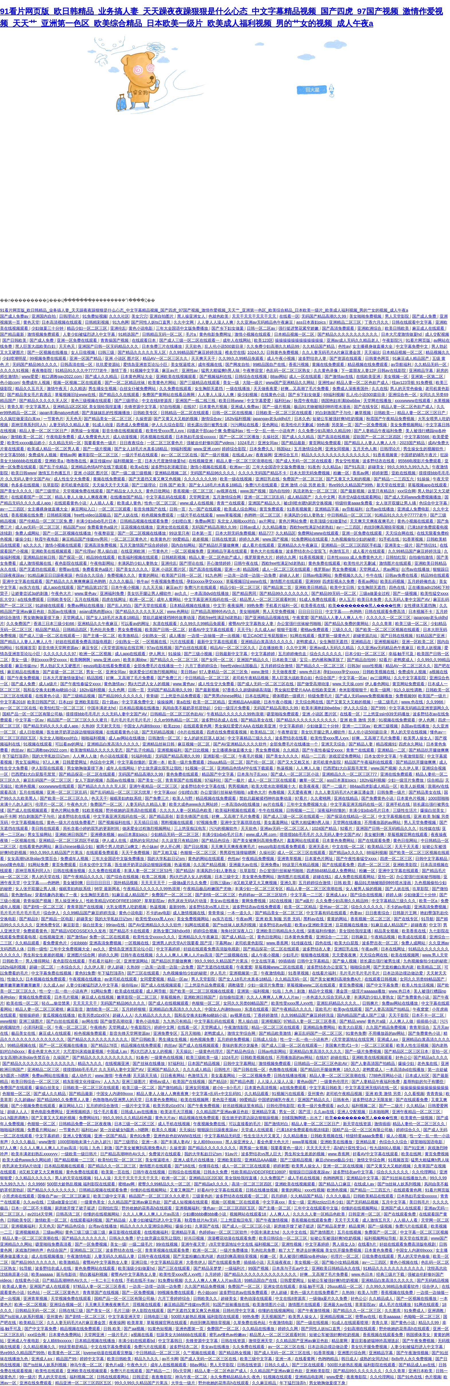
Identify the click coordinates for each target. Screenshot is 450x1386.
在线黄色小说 (273, 394)
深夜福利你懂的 (332, 810)
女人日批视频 (83, 352)
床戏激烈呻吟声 (29, 1250)
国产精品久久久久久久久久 (212, 1148)
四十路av (110, 702)
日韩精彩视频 (97, 322)
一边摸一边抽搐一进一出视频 (214, 635)
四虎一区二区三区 (396, 858)
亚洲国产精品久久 (265, 503)
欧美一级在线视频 (236, 479)
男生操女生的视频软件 (424, 449)
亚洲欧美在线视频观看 (176, 376)
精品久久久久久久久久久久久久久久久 (336, 455)
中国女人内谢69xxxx (142, 726)
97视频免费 (207, 822)
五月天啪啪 (191, 1033)
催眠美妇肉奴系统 (126, 798)
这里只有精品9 (381, 491)
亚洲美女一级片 (399, 545)
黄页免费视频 (351, 985)
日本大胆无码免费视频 (310, 473)
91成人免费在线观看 (318, 599)
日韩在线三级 (71, 1310)
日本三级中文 (227, 876)
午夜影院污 (393, 340)
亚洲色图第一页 (190, 1328)
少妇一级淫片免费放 (406, 780)
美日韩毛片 (419, 1202)
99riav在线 (116, 925)
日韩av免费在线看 (402, 575)
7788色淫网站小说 (386, 1075)
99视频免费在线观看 (48, 358)
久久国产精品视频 (210, 864)
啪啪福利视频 (93, 738)
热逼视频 (285, 768)
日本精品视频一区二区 (294, 334)
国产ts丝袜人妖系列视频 (235, 925)
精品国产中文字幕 (218, 774)
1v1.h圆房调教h (14, 1117)
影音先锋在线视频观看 (122, 430)
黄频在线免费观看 (328, 364)
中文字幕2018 (12, 702)
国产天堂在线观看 (151, 605)
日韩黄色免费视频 (283, 352)
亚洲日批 (139, 1262)
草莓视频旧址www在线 (76, 394)
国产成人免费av (15, 316)
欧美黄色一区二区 (64, 1352)
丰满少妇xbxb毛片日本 (97, 521)
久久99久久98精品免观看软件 (393, 1286)
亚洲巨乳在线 (268, 479)
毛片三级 (122, 1310)
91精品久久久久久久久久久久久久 (394, 1268)
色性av (344, 346)
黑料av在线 (314, 919)
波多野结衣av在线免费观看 (257, 906)
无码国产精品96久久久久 (35, 364)
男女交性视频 (347, 461)
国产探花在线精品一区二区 (351, 816)
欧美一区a (429, 900)
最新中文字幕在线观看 (217, 641)
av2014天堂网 (40, 1214)
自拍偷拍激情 (421, 557)
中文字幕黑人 (38, 406)
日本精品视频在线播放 (190, 605)
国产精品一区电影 (57, 919)
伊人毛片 (218, 973)
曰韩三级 (106, 352)
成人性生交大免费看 (72, 479)
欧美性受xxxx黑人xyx (165, 430)
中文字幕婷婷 (263, 653)
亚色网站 (270, 424)
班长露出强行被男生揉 (207, 424)
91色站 (34, 1292)
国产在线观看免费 (374, 840)
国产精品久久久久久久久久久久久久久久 (39, 1063)
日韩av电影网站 (317, 575)
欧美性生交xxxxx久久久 (154, 937)
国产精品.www (352, 1021)
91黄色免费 (356, 1033)
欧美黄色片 (160, 539)
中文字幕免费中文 (412, 346)
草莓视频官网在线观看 (408, 834)
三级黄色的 (203, 1196)
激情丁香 (119, 370)
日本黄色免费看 (299, 937)
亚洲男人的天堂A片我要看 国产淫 (182, 943)
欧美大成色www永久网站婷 (194, 804)
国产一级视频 (405, 593)
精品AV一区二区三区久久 (166, 358)
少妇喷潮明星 (15, 358)
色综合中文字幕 (433, 503)
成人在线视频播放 (48, 1256)
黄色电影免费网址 (215, 334)
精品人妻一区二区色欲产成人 (363, 382)
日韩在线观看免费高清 (385, 611)
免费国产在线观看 (16, 1087)
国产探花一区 (71, 557)
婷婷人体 (394, 894)
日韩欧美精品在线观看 (374, 1196)
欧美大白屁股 (347, 943)
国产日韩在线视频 (397, 635)
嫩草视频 (363, 412)
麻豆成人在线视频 (98, 997)
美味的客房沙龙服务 (240, 1045)
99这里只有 (179, 533)
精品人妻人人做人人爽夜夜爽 (81, 497)
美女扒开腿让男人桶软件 (149, 593)
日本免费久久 (262, 449)
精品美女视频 (386, 931)
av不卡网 (8, 816)
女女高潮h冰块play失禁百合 (32, 858)
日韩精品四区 (75, 629)
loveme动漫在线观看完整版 (108, 1352)
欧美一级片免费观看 (186, 762)
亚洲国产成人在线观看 (401, 1208)
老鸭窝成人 (306, 641)
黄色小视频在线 (404, 1262)
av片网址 (267, 521)
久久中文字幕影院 (410, 677)
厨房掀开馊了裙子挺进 (75, 1208)
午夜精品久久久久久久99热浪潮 (235, 714)
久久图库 (393, 1310)
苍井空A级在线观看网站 (360, 497)
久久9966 (435, 702)
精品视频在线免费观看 (368, 364)
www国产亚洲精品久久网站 (291, 382)
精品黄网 (357, 1226)
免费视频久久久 (121, 575)
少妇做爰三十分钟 (48, 328)
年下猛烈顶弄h (16, 756)
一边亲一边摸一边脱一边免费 (250, 575)
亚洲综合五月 (286, 455)
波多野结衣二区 (184, 1346)
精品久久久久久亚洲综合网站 (146, 1226)
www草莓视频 (229, 515)
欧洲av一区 (240, 467)
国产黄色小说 (403, 1322)
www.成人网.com (262, 834)
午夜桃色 (98, 1027)
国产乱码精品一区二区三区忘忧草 (121, 792)
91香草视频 (413, 539)
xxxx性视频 (372, 665)
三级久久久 (342, 629)
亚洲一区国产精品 (86, 358)
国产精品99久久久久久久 (121, 696)
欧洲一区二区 (142, 599)
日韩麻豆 (359, 937)
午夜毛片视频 (251, 756)
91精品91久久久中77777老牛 (81, 370)
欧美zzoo (172, 726)
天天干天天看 (407, 846)
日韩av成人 (250, 527)
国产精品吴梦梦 (331, 1226)
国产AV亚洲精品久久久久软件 (240, 744)
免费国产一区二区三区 (303, 479)
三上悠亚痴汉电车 (190, 828)
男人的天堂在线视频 (409, 732)
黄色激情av (114, 684)
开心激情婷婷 (219, 563)
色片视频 (433, 1377)
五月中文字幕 (394, 1202)
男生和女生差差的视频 (44, 955)
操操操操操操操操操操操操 (299, 340)
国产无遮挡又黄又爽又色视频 (155, 479)
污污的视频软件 (223, 828)
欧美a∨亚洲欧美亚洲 (314, 925)
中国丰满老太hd (102, 708)
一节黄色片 (53, 418)
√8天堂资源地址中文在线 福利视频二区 (243, 1244)
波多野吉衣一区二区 (380, 943)
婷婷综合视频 (205, 931)
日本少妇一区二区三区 (365, 653)
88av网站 (278, 376)
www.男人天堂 (435, 955)
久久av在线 (324, 1111)
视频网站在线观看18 (248, 1214)
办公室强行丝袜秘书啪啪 (299, 623)
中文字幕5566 (417, 436)
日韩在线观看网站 (113, 1377)
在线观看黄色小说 (71, 503)
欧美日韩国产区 (42, 702)
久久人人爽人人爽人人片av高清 (185, 955)
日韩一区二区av (261, 328)
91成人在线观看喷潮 (350, 1322)
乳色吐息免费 (102, 629)
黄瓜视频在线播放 (59, 1015)
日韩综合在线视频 (251, 376)
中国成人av (117, 1051)
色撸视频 (277, 792)
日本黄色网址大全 (137, 376)
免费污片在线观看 (261, 485)
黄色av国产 (307, 1081)
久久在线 (380, 388)
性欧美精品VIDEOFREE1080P (114, 900)
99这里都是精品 (73, 1346)
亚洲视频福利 (386, 641)
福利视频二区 (364, 1105)
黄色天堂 (31, 322)
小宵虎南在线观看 (19, 1196)
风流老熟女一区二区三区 (315, 491)
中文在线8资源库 (157, 400)
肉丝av (18, 750)
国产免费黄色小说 (378, 798)
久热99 (88, 726)
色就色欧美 (219, 316)
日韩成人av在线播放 (139, 1111)
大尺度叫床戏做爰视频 (83, 1051)
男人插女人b (344, 1244)
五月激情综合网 (308, 449)
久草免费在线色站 (250, 1322)
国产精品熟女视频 (235, 1352)
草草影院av (155, 900)
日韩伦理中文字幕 (239, 1310)
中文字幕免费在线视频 (52, 973)
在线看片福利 (324, 973)
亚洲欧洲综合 (370, 328)
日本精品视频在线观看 (65, 1166)
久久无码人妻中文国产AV (408, 599)
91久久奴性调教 (408, 690)
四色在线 (397, 587)
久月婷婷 (213, 1274)
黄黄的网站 (149, 575)
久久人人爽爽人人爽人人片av (273, 997)
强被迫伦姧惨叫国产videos (211, 442)
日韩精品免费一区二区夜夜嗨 (85, 1123)
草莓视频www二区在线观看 (279, 967)
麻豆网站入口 (83, 509)
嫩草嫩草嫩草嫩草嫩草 (20, 985)
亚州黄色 (316, 1093)
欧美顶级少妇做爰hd (329, 521)
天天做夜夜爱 (266, 388)
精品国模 (251, 569)
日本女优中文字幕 (380, 756)
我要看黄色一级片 (100, 442)
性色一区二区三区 (161, 503)
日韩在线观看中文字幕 (412, 322)
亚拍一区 (386, 876)
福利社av (283, 400)
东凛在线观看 (165, 623)
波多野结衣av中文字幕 (354, 1172)
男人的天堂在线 (46, 876)
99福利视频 (181, 449)
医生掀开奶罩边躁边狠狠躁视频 (75, 732)
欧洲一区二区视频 (96, 653)
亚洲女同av (268, 442)
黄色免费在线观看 (325, 563)
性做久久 (15, 979)
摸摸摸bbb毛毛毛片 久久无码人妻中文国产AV (107, 714)
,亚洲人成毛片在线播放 (194, 1160)
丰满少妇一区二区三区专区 (259, 888)
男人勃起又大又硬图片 (61, 665)
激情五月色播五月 (54, 473)
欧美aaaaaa (42, 1274)
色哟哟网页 (333, 1178)
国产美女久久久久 (16, 491)
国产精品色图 (242, 1081)
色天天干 (99, 798)
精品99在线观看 (101, 557)
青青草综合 (419, 1027)
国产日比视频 (197, 750)
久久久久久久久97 (60, 653)
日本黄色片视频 (213, 406)
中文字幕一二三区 (307, 894)
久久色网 (117, 690)
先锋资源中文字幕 (141, 406)
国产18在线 (185, 1166)
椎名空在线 (235, 352)
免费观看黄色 (36, 931)
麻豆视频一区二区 (194, 744)
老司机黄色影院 (75, 485)
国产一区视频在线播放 (48, 352)
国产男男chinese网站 (223, 696)
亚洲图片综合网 (81, 955)
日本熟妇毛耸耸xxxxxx (196, 436)
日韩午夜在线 (246, 563)
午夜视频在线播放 (85, 979)
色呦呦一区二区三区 (422, 1316)
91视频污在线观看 (288, 1093)
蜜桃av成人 (160, 1081)
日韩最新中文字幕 (232, 653)
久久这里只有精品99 (180, 840)
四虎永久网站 (411, 744)
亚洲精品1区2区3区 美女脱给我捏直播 (87, 406)
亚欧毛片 (323, 1009)
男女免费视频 (344, 569)
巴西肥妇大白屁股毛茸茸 (345, 768)
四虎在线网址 (114, 599)
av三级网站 (381, 677)
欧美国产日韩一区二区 (182, 575)
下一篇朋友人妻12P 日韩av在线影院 (374, 370)
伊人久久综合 (356, 708)
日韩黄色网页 (377, 358)
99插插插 (286, 961)
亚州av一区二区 (334, 906)
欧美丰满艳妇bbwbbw (321, 708)
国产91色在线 (410, 1377)
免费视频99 (405, 696)
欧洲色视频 (25, 786)
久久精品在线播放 (259, 1328)
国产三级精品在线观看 (200, 382)
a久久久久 (33, 545)
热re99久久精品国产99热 (351, 485)
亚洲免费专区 (48, 925)
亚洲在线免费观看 (397, 774)
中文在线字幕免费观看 (111, 1346)
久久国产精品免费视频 (386, 1027)
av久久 (181, 593)
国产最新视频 (353, 491)
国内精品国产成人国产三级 (361, 1015)
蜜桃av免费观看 (315, 629)
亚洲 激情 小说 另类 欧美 (303, 485)
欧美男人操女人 (418, 738)
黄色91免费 (85, 973)
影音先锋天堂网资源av (59, 647)
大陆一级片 (253, 382)
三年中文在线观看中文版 (316, 1208)
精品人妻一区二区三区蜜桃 (40, 1009)
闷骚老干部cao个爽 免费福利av (215, 430)
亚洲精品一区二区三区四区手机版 (352, 545)
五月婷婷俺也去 (422, 581)
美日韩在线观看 (46, 828)
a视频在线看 (142, 1334)
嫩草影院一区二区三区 (98, 455)
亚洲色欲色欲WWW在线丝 (178, 1135)
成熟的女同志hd (144, 840)
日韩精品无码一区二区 (162, 334)
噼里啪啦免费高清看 (54, 1244)
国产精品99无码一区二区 (334, 593)
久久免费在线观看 (176, 388)
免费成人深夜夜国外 (351, 388)
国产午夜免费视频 (23, 677)
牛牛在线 (374, 575)
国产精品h (185, 870)
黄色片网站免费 (293, 521)
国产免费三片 (170, 677)
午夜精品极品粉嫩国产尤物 (207, 888)
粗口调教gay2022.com (62, 376)
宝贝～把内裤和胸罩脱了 (322, 659)
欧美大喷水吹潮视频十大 (274, 786)
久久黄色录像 (326, 370)
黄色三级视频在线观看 (91, 400)
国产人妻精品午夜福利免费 (378, 430)
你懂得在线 (209, 1166)
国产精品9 (29, 919)
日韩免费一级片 (391, 792)
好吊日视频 (194, 1238)
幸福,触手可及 (402, 653)
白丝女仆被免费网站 (138, 388)
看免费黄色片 (55, 943)
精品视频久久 (438, 352)
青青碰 (152, 696)
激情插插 (382, 1123)
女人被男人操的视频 (364, 888)
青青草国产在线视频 (184, 780)
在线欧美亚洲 (368, 376)
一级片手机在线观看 (140, 455)
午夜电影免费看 (60, 436)
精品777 (266, 533)
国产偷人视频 (345, 961)
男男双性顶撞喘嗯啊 (238, 852)
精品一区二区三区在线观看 (276, 1027)
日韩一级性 (37, 949)
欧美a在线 (139, 467)
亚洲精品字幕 (421, 370)
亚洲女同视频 (337, 449)
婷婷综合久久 (408, 1129)
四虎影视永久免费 (339, 581)
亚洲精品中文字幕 (363, 1178)
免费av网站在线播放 (86, 605)
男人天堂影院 (397, 316)
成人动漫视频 (125, 436)
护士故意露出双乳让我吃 (160, 768)
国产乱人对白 (119, 605)
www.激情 (260, 671)
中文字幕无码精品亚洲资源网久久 (419, 708)
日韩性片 (222, 1069)
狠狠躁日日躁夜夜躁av (218, 1129)
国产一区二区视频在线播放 (67, 533)
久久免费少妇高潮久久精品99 (273, 346)
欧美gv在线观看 (348, 1009)
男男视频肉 (238, 786)
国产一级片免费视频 (363, 1051)
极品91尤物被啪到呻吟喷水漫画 (323, 406)
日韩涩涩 (141, 1377)
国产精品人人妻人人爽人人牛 (370, 442)
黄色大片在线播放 (267, 551)
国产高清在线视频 (334, 436)
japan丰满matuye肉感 (59, 412)
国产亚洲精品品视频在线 (267, 617)
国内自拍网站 (184, 545)
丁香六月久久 (377, 322)
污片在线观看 (182, 641)
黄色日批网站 (158, 491)
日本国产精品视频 (204, 1063)
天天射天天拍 (108, 726)
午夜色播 (123, 1075)
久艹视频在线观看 (199, 1352)
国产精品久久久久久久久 (84, 1238)
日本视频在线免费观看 (46, 979)
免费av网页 (205, 521)
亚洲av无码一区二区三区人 (285, 828)
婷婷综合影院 (234, 449)
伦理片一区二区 (50, 804)
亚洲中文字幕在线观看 (23, 581)
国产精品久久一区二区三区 (174, 659)
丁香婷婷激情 (266, 1015)
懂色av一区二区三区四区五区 (229, 1208)
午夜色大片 (61, 593)
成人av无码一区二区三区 (38, 527)
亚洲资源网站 (136, 961)
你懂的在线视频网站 (149, 1190)
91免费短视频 (94, 316)
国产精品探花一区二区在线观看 (87, 774)
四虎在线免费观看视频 (227, 732)
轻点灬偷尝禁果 (56, 1003)
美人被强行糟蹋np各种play (303, 1256)
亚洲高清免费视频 (101, 545)
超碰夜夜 (419, 925)
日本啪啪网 (379, 1111)
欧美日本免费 (370, 599)
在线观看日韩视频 (381, 979)
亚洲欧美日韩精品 (311, 587)
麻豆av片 (170, 370)
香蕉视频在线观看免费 (312, 1220)
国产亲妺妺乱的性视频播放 (106, 412)
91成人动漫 (103, 424)
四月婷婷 (279, 1196)
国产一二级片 (335, 786)
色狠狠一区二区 (206, 1003)
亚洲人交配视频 (351, 1111)
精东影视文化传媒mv (82, 1081)
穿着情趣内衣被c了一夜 (56, 894)
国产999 (379, 708)
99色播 (323, 424)
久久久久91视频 (15, 370)
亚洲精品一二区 (392, 750)
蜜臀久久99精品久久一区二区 (165, 1184)
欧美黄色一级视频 (417, 1117)
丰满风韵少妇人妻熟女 (304, 515)
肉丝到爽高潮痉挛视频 (384, 527)
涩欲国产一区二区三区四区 (377, 436)
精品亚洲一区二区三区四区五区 (84, 1383)
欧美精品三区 (380, 846)
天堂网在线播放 (378, 400)
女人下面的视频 (89, 780)
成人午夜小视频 (281, 358)
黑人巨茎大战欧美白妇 (36, 346)
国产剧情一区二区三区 (215, 894)
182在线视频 (281, 900)
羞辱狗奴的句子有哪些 (424, 1081)
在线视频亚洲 (201, 461)
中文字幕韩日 (170, 1340)
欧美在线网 (411, 1154)
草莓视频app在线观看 (428, 485)
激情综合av (212, 418)
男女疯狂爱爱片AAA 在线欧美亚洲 (305, 690)
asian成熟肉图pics (96, 611)
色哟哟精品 (328, 1358)
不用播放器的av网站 (383, 822)
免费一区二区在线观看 (110, 937)
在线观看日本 (144, 340)
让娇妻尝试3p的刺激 (30, 593)
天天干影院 (399, 1015)
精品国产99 (66, 1358)
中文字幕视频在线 (395, 816)
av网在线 (90, 1021)
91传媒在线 (429, 828)
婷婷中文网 (164, 1027)
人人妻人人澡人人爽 (215, 322)
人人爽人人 (280, 1214)
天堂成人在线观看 (257, 1129)
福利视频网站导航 (380, 1238)
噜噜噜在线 (77, 461)
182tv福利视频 (238, 418)
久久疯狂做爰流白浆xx (20, 418)
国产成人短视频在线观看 (186, 1202)
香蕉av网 (361, 473)
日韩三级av (221, 882)
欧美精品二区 (263, 732)
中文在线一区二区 (348, 846)
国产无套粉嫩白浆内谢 (394, 967)
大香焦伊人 (196, 1262)
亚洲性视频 (292, 1244)
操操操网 (165, 702)
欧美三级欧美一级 (202, 1057)
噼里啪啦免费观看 (283, 714)
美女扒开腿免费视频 (369, 1346)
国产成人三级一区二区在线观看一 (190, 340)
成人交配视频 (437, 334)
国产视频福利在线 (216, 376)
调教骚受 (236, 985)
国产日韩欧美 (15, 340)
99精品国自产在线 (269, 364)
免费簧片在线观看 (165, 1154)
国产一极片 (235, 780)
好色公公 (403, 1057)
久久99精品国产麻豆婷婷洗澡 (196, 352)
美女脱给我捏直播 (355, 931)
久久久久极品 (121, 581)
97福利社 (213, 780)
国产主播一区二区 (99, 635)
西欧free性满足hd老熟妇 (312, 527)
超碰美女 (376, 467)
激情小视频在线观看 (253, 334)
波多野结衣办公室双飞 (306, 551)
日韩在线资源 (224, 539)
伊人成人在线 (114, 840)
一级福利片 (235, 1268)
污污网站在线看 (245, 424)
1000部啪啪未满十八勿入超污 (85, 1142)
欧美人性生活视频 (418, 985)
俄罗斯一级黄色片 (334, 635)
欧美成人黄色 (129, 503)
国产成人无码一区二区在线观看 (304, 461)
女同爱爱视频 (152, 979)
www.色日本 (310, 671)
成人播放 (177, 635)
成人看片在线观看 (259, 545)
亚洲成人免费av (245, 406)
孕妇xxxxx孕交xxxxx (205, 581)
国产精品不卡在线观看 (130, 931)
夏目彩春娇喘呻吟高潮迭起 (375, 1340)
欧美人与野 (183, 798)
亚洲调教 (436, 1310)
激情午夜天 (57, 388)
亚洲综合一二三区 (332, 937)
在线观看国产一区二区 (32, 497)
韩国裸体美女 (418, 1334)
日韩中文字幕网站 (240, 1063)
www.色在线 (412, 702)
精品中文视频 (321, 991)
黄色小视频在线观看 (416, 521)
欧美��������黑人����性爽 (365, 605)
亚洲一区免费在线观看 (77, 340)
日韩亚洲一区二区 (365, 1214)
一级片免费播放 (234, 1250)
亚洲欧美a (54, 461)
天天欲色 (193, 346)
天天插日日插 (146, 822)
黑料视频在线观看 (177, 822)
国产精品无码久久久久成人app (51, 726)
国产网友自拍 (238, 364)
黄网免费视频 (254, 900)
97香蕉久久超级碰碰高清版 (247, 690)
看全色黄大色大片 (44, 1051)
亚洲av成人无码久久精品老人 (353, 340)
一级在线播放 (238, 388)
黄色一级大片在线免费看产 (71, 822)
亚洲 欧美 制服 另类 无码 (278, 919)
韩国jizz (284, 449)
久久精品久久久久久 (153, 1015)
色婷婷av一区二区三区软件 (263, 894)
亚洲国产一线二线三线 (196, 400)
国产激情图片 (322, 1232)
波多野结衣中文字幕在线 (203, 786)
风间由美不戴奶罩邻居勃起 (187, 708)
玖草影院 (51, 485)
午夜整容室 (253, 370)
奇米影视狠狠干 (353, 690)
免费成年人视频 (36, 382)
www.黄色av (86, 593)
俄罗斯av (322, 569)
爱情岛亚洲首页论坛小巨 (145, 364)
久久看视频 (414, 1093)
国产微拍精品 (170, 1087)
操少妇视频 (248, 394)
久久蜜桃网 (321, 798)
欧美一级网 (380, 690)
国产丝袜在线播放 (149, 1063)
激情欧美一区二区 (27, 436)
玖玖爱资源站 (108, 364)
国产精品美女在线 (257, 720)
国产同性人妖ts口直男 (151, 322)
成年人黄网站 (169, 599)
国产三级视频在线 (232, 955)
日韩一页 (178, 509)
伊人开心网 (170, 846)
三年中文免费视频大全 (307, 804)
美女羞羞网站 (276, 822)
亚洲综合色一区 (403, 394)
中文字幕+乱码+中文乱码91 (217, 1093)
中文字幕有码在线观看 (327, 913)
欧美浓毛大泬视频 (177, 1111)
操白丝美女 (93, 925)
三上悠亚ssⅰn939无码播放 (386, 714)
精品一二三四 (314, 756)
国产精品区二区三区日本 (407, 1051)
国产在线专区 (366, 406)
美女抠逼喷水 (183, 364)
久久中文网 (184, 322)
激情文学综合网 (242, 1033)
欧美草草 (135, 1322)
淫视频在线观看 (147, 1304)
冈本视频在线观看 (157, 436)
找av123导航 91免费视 (413, 382)
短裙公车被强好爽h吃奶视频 (338, 418)
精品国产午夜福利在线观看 (369, 762)
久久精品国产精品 (319, 346)
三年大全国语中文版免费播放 (182, 328)
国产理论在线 (192, 563)
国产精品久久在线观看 (119, 394)
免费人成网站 (27, 533)
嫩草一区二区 (312, 780)
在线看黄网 (305, 1358)
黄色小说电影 (141, 328)
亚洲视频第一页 (244, 973)
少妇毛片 (290, 955)
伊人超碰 (116, 967)
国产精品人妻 (361, 744)
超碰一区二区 (42, 967)
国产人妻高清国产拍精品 (387, 1009)
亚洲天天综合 (333, 744)
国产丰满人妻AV (176, 1142)
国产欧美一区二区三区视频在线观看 (388, 629)
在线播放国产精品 (126, 497)
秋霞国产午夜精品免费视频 (391, 418)
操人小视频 (397, 1135)
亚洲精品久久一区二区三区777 (350, 774)
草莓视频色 (171, 997)
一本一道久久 (240, 913)
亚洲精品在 (361, 641)
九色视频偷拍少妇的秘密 (354, 539)
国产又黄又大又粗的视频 (176, 418)
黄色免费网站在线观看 (95, 1268)
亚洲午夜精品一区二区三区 (154, 786)
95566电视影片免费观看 (420, 461)
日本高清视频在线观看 (62, 322)
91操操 (423, 479)
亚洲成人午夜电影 (23, 1340)
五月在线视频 (87, 599)
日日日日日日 (310, 611)
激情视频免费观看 (44, 334)
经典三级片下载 (391, 1274)
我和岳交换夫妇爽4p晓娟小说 (50, 690)
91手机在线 (389, 539)
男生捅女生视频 (103, 388)
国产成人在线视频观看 (28, 810)
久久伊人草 (409, 768)
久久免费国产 (19, 623)
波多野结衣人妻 (312, 358)
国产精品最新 (12, 334)
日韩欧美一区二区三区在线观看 (284, 412)
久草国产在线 (207, 1226)
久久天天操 (153, 587)
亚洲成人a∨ (337, 894)
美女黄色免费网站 (258, 876)
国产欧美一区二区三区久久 (64, 798)
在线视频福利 (156, 1232)
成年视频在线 (210, 364)
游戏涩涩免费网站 (345, 756)
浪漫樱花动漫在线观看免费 (232, 1238)
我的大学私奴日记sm (51, 756)
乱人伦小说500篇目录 (225, 346)
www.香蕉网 (277, 943)
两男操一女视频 (85, 430)
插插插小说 (427, 1021)
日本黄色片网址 (319, 858)
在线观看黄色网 (198, 726)
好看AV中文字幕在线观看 (212, 629)
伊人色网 (427, 720)
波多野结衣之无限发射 (373, 1099)
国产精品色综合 (216, 840)
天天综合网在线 (400, 533)
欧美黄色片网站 (162, 382)
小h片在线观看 (191, 732)
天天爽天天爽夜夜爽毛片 (372, 521)
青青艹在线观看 (231, 503)
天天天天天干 (153, 882)
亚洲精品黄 (366, 1142)
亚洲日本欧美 (421, 1370)
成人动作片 (82, 1075)
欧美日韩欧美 (397, 328)
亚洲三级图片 (31, 1021)
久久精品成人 (381, 1298)
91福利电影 (142, 756)
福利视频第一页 (128, 461)
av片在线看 (274, 804)
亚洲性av (190, 370)
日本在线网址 (257, 696)
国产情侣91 (426, 545)
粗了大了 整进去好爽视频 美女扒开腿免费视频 (320, 1250)
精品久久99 (429, 1322)
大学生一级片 (183, 1383)
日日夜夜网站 (173, 1075)
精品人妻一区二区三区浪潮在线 (245, 461)
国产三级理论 (126, 400)
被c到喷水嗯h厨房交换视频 (308, 503)
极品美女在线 (23, 1033)
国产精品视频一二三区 (75, 1160)
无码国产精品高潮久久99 (324, 316)
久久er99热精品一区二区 (176, 720)
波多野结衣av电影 (276, 925)
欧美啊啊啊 (80, 659)
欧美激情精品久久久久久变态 (97, 750)
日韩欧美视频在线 (379, 671)
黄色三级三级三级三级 (85, 1232)
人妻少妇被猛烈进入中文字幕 (89, 334)
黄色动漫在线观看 (256, 1298)
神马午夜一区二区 (86, 1364)
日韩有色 (341, 1099)
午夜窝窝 (300, 617)
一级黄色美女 (93, 1202)
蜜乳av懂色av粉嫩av (228, 1334)
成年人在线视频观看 (169, 1364)
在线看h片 (367, 1244)
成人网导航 (156, 991)
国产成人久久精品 (101, 376)
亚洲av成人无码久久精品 (332, 647)
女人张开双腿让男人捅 (396, 503)
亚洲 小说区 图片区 (122, 358)
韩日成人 (349, 1358)
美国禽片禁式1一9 (342, 1045)
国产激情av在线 (339, 376)
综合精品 (435, 780)
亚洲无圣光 (319, 846)
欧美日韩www (232, 400)
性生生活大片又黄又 (262, 1135)
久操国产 (61, 1057)
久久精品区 (286, 533)
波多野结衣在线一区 (124, 1250)
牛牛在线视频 (271, 810)
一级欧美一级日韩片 (79, 1154)
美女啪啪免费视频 (366, 316)
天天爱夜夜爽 (300, 792)
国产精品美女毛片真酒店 (30, 394)
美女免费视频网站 (407, 424)
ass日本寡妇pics (311, 322)
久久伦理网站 (424, 1172)
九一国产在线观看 (205, 509)
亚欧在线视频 (404, 473)
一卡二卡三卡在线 (107, 1280)
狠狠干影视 (287, 629)
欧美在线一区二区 (23, 1003)
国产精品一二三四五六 (394, 479)
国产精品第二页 (277, 587)
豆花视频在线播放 (137, 527)
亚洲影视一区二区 (219, 756)
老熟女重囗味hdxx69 (172, 931)
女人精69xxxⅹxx (208, 1142)
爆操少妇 (23, 539)
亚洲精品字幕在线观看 (227, 551)
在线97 (190, 406)
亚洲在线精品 (346, 798)
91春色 (142, 1057)
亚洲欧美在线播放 (337, 1142)
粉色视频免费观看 (158, 515)
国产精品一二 (158, 1370)
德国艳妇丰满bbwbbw (341, 400)
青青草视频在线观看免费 (167, 1250)
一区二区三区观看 (115, 509)
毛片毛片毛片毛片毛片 (131, 720)
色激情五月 (339, 551)
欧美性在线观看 (50, 1370)
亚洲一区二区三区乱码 (264, 497)
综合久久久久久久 (326, 653)
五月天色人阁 (365, 449)
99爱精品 (181, 539)
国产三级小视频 (198, 653)
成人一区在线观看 (305, 376)
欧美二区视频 (154, 876)
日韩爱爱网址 (75, 762)
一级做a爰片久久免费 (188, 882)
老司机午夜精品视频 (251, 677)
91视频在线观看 (38, 744)
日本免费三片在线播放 (162, 346)
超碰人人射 (289, 575)
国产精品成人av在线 (417, 1364)
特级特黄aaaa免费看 (354, 503)
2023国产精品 (412, 442)
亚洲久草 (288, 882)
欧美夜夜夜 (309, 786)
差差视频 (201, 539)
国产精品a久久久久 (346, 852)
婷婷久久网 (249, 539)
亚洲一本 (232, 569)
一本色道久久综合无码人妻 (327, 997)
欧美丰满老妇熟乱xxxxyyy (35, 1154)
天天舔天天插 (145, 1075)
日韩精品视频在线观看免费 (144, 521)
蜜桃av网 (68, 455)
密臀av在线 (69, 569)
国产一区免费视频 (371, 424)
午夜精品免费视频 (258, 858)
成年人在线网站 (237, 340)
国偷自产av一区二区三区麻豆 (64, 1196)
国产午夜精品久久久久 (83, 876)
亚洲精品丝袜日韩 (40, 557)
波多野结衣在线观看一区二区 (242, 1196)
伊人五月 (347, 599)
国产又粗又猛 (165, 852)
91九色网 (121, 322)
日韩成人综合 (265, 1039)
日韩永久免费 (216, 1172)
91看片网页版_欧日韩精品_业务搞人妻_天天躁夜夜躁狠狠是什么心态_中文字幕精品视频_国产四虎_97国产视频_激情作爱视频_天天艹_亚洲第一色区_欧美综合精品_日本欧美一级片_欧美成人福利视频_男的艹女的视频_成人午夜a (204, 310)
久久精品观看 (27, 943)
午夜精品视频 (383, 937)
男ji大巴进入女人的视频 (149, 684)
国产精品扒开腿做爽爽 (219, 545)
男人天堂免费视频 (279, 611)
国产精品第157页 (93, 587)
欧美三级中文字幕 (110, 1196)
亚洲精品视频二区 (171, 473)
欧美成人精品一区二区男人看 (54, 449)
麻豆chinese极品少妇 (74, 846)
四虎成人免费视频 (133, 424)
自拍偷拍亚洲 (232, 997)
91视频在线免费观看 (397, 720)
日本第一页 (202, 533)
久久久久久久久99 (201, 479)
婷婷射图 (380, 473)
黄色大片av (165, 1117)
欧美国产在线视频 (189, 1081)
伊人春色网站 (377, 684)
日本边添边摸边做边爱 (403, 973)
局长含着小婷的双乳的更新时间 (91, 828)
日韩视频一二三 (300, 810)
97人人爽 (51, 762)
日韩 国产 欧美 (173, 485)
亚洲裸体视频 (103, 834)
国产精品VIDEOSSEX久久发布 (79, 931)
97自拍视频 (170, 406)
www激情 (47, 1142)
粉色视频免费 (202, 1039)
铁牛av (143, 581)
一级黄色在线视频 (167, 1057)
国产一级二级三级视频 (132, 473)
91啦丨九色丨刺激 (289, 991)
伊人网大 (157, 653)
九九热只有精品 (177, 1021)
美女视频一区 (396, 376)
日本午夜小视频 (125, 587)
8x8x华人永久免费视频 (412, 1358)
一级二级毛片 (386, 702)
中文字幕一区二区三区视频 (424, 1232)
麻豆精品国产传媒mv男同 (85, 539)
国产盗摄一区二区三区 (63, 671)
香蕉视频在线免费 (27, 515)
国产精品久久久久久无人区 (142, 352)
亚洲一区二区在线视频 (343, 1166)
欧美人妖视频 (429, 647)
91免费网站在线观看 (310, 539)
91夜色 (314, 467)
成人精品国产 (300, 497)
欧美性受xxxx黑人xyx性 (293, 1003)
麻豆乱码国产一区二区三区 (48, 780)
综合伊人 (52, 913)
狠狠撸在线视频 (315, 955)
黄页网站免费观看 (325, 442)
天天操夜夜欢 (279, 1262)
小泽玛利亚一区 (38, 1027)
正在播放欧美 (271, 647)
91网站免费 (39, 864)
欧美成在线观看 (412, 937)
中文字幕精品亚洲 (167, 1262)
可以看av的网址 (135, 623)
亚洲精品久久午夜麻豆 (298, 545)
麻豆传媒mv (100, 461)
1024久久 (255, 352)
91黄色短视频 (160, 1328)
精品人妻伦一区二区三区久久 (419, 1123)
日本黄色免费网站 (339, 840)
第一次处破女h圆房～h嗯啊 (125, 1129)
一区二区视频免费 (188, 551)
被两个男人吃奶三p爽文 (118, 846)
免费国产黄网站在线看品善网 (169, 394)
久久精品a (332, 467)
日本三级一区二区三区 (135, 1123)
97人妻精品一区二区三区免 (224, 671)
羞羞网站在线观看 (303, 840)
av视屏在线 (227, 491)
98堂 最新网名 (107, 888)
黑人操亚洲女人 (191, 316)
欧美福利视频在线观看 (138, 557)
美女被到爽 (374, 834)
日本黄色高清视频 (261, 1087)
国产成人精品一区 (238, 937)
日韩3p (353, 665)
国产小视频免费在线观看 (34, 1105)
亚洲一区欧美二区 (418, 641)
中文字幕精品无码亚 (223, 1135)
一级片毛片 (118, 1334)
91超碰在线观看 (50, 605)
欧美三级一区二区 (411, 623)
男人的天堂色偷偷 (406, 388)
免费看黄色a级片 (103, 527)
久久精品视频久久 (40, 1346)
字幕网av (224, 943)
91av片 (232, 1154)
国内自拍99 (280, 491)
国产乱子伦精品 (54, 467)
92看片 (385, 659)
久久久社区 (119, 316)
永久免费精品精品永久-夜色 (235, 1377)
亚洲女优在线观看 (173, 527)
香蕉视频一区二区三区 (193, 491)
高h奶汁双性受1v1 (350, 1148)
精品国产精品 (48, 629)
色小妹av (150, 846)
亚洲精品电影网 (309, 1377)
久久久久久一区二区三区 (389, 617)
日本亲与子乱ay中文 (291, 1268)
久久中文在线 (295, 1232)
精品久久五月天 (29, 388)
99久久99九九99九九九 (408, 467)
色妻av (356, 913)
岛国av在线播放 (62, 611)
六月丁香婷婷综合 (201, 665)
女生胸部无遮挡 (209, 388)
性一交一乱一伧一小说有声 (271, 430)
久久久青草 (382, 623)
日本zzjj (65, 702)
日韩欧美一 (384, 412)
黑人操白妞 (108, 551)
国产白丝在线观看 (191, 647)
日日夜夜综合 (132, 442)
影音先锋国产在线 (150, 509)
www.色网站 (178, 611)
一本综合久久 (69, 967)
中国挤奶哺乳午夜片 (419, 455)
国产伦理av (85, 551)
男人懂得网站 (38, 961)
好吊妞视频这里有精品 (243, 1105)
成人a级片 (48, 684)
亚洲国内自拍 (44, 316)
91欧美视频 (93, 810)
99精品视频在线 (22, 1045)
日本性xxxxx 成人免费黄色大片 (355, 557)
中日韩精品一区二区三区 (350, 515)
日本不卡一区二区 (428, 1015)
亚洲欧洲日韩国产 (71, 834)
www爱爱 (30, 376)
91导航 (427, 919)
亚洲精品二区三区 (345, 322)
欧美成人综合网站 (240, 509)
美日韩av (189, 671)
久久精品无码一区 (431, 364)
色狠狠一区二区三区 (199, 852)
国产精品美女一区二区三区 (108, 418)
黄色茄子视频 (224, 1099)
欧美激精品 (128, 635)
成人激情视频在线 (36, 563)
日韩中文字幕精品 (432, 858)
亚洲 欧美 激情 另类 (358, 720)
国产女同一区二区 (217, 659)
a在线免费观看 (31, 599)
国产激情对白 (276, 1123)
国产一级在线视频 (312, 1322)
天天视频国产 (273, 1316)
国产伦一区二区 (260, 762)
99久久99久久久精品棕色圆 (128, 1117)
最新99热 (178, 906)
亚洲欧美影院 (87, 702)
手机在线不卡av (141, 1280)
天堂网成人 (370, 569)
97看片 (301, 798)
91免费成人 (414, 1310)
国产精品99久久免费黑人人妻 (63, 1099)
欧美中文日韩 (342, 587)
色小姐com (10, 382)
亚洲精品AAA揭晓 (244, 702)
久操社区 (271, 436)
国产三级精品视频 (79, 696)
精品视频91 (386, 744)
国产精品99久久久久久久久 (284, 593)
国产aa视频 (134, 1328)
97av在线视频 (159, 647)
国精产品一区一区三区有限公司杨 (33, 714)
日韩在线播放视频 (69, 870)
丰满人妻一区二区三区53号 (148, 870)
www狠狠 (8, 1021)
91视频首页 (25, 647)
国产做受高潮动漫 (313, 684)
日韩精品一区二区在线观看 (185, 412)
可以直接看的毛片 (245, 1123)
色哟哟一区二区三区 (263, 515)
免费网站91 (89, 1117)
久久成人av (265, 629)
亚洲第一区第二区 (427, 376)
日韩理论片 (69, 316)
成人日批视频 (31, 732)
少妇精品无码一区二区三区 (175, 834)
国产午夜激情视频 (272, 1220)
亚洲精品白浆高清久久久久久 (267, 641)
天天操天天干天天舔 (111, 485)
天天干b (245, 629)
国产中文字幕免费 (382, 985)
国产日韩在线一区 (250, 1069)
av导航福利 (401, 364)
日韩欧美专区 (145, 412)
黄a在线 (183, 702)
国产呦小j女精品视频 (341, 1262)
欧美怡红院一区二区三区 (62, 708)
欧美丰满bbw (135, 659)
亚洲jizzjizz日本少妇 (325, 1202)
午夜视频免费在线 (167, 581)
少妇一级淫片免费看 (232, 708)
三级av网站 (53, 1232)
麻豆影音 (71, 925)
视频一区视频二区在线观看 (77, 382)
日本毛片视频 (66, 997)
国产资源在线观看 (346, 358)
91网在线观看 (302, 635)
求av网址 (391, 569)
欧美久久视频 (164, 1129)
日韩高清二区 (68, 1214)
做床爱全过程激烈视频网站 (154, 671)
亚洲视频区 (271, 1021)
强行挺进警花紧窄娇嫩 (299, 328)
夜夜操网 (264, 455)
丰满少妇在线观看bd (137, 1340)
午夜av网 (244, 919)
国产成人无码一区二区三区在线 (266, 684)
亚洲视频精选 (78, 1111)
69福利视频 (333, 394)
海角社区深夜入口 (237, 931)
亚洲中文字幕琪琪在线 (241, 822)
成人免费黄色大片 (94, 436)
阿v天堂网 (182, 1370)
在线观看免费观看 (102, 852)
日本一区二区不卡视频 (32, 1208)
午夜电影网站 (102, 563)
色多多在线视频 (25, 485)
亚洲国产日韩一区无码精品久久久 (108, 346)
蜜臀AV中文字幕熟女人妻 (251, 623)
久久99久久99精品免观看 (241, 358)
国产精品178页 (105, 1045)
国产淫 (305, 1111)
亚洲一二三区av (357, 726)
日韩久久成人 (277, 1364)
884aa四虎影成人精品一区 (374, 786)
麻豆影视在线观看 (125, 1232)
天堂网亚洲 (199, 497)
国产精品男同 (244, 593)
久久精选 (78, 388)
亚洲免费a (270, 864)
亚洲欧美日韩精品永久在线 (280, 931)
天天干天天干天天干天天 (254, 316)
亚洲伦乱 (118, 328)
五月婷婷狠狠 (134, 1009)
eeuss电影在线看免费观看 (107, 665)
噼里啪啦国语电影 (427, 1142)
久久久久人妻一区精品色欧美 (186, 810)
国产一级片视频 (277, 406)
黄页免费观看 (272, 509)
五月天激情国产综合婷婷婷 (144, 545)
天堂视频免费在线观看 (83, 491)
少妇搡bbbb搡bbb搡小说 (205, 1214)
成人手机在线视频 (174, 1123)
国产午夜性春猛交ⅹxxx (81, 684)
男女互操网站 (27, 762)
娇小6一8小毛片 (227, 1087)
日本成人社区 (417, 1075)
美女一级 (231, 382)
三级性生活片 (405, 810)
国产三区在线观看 (143, 973)
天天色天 (67, 346)
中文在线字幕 (263, 961)
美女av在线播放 (225, 900)
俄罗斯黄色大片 (259, 557)
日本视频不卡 (421, 611)
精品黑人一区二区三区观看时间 (268, 599)
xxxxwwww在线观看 (413, 400)
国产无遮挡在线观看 (38, 569)
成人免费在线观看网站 (355, 876)
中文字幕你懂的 (132, 762)
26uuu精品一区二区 (225, 762)
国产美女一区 (150, 780)
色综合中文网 (102, 762)
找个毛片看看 (106, 1111)
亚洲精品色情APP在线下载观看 (99, 467)
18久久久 (352, 1069)
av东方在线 (30, 587)
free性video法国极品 (93, 515)
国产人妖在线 (126, 515)
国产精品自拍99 (362, 659)
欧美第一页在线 (116, 1172)
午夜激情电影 (273, 973)
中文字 (219, 605)
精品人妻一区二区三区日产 (422, 412)
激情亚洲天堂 (261, 1340)
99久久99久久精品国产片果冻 (57, 852)
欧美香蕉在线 (313, 605)
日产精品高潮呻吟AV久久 (214, 611)
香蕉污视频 (299, 364)
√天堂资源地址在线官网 (123, 647)
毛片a (191, 334)
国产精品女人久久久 (124, 491)
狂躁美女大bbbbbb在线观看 (181, 1334)
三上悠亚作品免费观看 (181, 696)
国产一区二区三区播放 (240, 436)
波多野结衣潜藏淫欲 (169, 467)
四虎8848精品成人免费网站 (332, 870)
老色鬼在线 (428, 1063)
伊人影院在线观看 (48, 768)
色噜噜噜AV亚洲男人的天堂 (118, 1099)
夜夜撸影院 (42, 370)
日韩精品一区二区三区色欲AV (177, 714)
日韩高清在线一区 (77, 364)
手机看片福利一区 (282, 605)
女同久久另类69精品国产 (422, 979)
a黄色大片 (257, 792)
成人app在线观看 (59, 587)
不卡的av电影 (399, 906)
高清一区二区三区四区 (252, 1184)
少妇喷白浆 (182, 521)
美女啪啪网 (250, 611)
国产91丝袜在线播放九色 (404, 1178)
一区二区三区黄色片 (165, 442)
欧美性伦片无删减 (298, 424)
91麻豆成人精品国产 (411, 358)
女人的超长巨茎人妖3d (204, 738)
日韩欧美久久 (205, 1298)
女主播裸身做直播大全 (373, 346)
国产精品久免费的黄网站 (347, 623)
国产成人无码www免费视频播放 (413, 497)
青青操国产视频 (115, 340)
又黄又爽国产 (182, 1190)
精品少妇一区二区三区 (87, 328)
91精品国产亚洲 (430, 635)
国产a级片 (304, 900)
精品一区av (178, 979)
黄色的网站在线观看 (206, 858)
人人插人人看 (102, 503)
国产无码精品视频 (158, 732)
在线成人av (243, 455)
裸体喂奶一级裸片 (289, 696)
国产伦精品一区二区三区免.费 (46, 521)
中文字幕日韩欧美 (326, 1087)
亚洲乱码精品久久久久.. (338, 1003)
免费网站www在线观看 (319, 533)
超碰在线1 (322, 876)
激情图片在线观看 (395, 563)
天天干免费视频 (136, 852)
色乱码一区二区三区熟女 (288, 370)
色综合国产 (325, 677)
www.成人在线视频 (197, 503)
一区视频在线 (155, 641)
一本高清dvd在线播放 (210, 593)
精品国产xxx (74, 527)
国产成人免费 (424, 316)
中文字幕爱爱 (259, 400)
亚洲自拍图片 (162, 316)
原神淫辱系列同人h (29, 424)
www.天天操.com (347, 684)
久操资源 (143, 418)
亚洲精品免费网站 (319, 1027)
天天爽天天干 (203, 358)
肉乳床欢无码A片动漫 (188, 900)
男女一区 (94, 671)
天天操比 (372, 352)
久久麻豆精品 (264, 1383)
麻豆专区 (90, 647)
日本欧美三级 (284, 659)
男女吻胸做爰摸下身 (42, 617)
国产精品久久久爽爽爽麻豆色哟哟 (76, 581)
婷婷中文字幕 (92, 1358)
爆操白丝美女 (432, 810)
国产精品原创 (161, 816)
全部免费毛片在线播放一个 (158, 665)
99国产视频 (259, 1268)
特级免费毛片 (320, 696)
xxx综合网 (406, 491)
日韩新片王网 (405, 913)
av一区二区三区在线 (180, 455)
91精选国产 (129, 334)
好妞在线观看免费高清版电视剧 (84, 641)
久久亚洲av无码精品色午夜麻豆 (265, 322)
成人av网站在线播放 (127, 738)
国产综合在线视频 (123, 876)
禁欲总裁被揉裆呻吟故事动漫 (169, 617)
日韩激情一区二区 (164, 738)
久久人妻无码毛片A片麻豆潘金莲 (332, 352)
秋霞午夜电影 (306, 400)
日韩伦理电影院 (281, 1105)
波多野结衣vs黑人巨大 (209, 906)
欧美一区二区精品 (209, 702)
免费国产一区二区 (106, 804)
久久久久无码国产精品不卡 (263, 473)
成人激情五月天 (376, 1220)
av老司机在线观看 (121, 979)
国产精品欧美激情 (275, 1033)
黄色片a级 (377, 1021)
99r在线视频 (167, 1244)
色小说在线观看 (114, 756)
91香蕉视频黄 (385, 455)
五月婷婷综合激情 (277, 665)
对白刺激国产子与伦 (333, 412)
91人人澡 (103, 1178)
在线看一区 (289, 316)
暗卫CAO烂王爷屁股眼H (265, 635)
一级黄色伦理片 (209, 1051)
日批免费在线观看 (378, 1256)
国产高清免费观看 (338, 328)
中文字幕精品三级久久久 (250, 738)
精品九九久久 (90, 1063)
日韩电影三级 (156, 1316)
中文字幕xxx (165, 792)
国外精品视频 (126, 882)
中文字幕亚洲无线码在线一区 (211, 599)
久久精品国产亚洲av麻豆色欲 (223, 1111)
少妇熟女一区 (154, 635)
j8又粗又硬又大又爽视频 (256, 882)
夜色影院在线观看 (71, 563)
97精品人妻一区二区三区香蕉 (310, 1021)
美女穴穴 (139, 316)
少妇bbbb (78, 943)
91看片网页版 (418, 340)
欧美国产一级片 (432, 696)
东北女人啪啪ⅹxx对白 (237, 521)
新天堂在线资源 (391, 485)
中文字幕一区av (353, 677)
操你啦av (130, 985)
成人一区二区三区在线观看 (286, 569)
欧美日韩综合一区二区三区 (36, 1081)
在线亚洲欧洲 (133, 551)
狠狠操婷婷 (29, 1015)
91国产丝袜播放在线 (231, 1304)
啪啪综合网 (360, 967)
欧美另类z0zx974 (94, 1015)
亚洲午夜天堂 (193, 1244)
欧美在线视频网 (405, 955)
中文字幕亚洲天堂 (124, 1316)
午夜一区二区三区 (71, 1027)
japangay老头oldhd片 (272, 418)
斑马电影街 (66, 1274)
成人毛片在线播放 (395, 1304)
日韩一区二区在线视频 (232, 412)
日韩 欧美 (343, 882)
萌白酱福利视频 (94, 1274)
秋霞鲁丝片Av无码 (201, 1220)
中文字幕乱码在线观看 (166, 497)
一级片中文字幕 (136, 1105)
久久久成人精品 (197, 1069)
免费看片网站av (42, 1129)
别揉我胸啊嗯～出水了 (302, 1117)
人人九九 (112, 1081)
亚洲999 (312, 581)
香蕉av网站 (368, 581)
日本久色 (302, 418)
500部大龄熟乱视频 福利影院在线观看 (81, 1184)
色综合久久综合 (90, 575)
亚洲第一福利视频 (253, 991)
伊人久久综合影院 (168, 424)
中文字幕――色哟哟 (344, 611)
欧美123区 (263, 340)
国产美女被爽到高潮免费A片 (259, 840)
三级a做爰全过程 (375, 593)
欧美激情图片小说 (269, 1304)
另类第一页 (342, 424)
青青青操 (216, 913)
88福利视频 (376, 852)
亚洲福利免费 (112, 593)
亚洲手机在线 (398, 804)
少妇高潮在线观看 (360, 1328)
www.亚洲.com (206, 449)
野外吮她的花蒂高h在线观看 (132, 810)
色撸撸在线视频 (283, 1069)
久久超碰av (24, 1099)
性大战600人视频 (385, 1148)
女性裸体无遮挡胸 (420, 605)
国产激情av (77, 937)
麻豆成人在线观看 (428, 328)
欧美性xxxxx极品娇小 (26, 442)
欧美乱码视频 (393, 581)
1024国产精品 (325, 828)
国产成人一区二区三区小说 (295, 774)
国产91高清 (355, 467)
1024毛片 (246, 442)
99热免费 (255, 605)
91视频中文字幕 (145, 370)
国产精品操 (116, 1220)
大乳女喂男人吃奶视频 (127, 906)
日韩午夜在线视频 (137, 955)
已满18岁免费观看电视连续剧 (303, 1129)
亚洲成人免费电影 (413, 509)
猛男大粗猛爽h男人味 (221, 370)
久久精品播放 (275, 527)
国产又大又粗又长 (294, 762)
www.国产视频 (253, 491)
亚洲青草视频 (289, 858)
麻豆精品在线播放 (23, 671)
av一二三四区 (13, 509)
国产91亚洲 (414, 1148)
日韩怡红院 (396, 557)
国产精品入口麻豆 (335, 1184)
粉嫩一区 (341, 473)
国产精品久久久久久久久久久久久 (348, 334)
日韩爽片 (370, 1003)
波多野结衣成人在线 (220, 720)
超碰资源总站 (365, 635)
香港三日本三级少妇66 (54, 623)
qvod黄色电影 (13, 864)
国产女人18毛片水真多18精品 (141, 449)
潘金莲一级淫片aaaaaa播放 (361, 991)
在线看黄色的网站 (36, 846)
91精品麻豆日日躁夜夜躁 (50, 575)
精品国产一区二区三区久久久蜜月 (77, 720)
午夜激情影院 (412, 756)
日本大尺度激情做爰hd (402, 334)
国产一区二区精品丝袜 (125, 382)
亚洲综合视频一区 (66, 1304)
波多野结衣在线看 (379, 461)
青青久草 (15, 406)
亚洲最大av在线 (244, 864)
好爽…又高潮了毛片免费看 (305, 388)
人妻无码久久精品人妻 (69, 424)
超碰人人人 (123, 1015)
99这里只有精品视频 (301, 864)
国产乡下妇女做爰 (228, 328)
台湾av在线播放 (380, 509)
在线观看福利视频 (86, 1220)
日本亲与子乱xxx (252, 774)
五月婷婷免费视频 (234, 1039)
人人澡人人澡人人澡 (275, 1081)
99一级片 (27, 1377)
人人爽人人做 (85, 756)
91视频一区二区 (200, 768)
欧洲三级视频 (386, 726)
